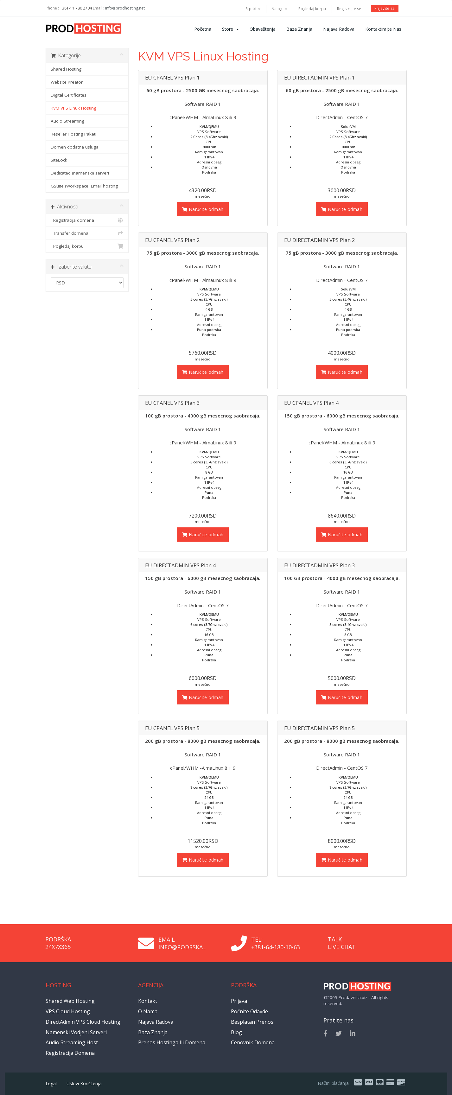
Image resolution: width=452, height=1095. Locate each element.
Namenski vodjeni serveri (76, 1032)
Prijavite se (384, 8)
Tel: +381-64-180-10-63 (275, 943)
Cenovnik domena (253, 1042)
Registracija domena (87, 220)
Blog (236, 1032)
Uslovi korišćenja (84, 1083)
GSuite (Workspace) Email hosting (84, 186)
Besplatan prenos (252, 1021)
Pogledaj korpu (312, 8)
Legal (51, 1083)
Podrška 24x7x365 (58, 943)
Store (230, 29)
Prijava (239, 1000)
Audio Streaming (67, 121)
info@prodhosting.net (125, 8)
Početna (202, 29)
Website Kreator (67, 82)
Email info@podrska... (182, 943)
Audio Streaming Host (72, 1042)
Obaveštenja (263, 29)
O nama (147, 1011)
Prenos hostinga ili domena (171, 1042)
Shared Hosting (66, 69)
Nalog (279, 8)
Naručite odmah (202, 209)
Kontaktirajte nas (383, 29)
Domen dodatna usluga (75, 147)
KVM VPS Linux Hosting (73, 108)
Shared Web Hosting (70, 1000)
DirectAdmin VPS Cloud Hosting (83, 1021)
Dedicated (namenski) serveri (80, 173)
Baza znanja (299, 29)
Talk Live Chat (342, 943)
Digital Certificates (68, 95)
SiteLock (59, 160)
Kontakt (147, 1000)
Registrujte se (349, 8)
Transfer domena (87, 233)
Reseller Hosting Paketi (73, 134)
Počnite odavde (249, 1011)
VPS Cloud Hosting (68, 1011)
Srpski (252, 8)
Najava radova (338, 29)
